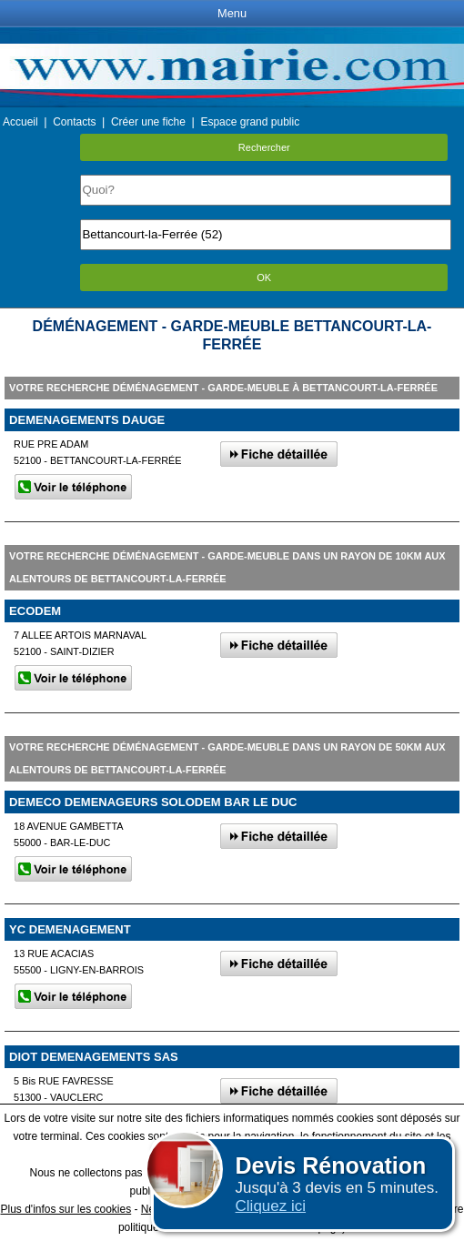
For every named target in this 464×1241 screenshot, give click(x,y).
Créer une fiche (148, 122)
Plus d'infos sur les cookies (65, 1209)
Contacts (74, 122)
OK (264, 277)
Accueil (20, 122)
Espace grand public (249, 122)
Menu (232, 13)
